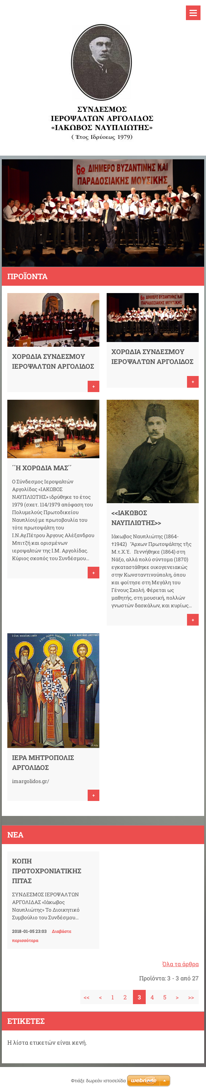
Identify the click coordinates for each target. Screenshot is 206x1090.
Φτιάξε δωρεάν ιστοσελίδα (98, 1080)
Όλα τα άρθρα (181, 964)
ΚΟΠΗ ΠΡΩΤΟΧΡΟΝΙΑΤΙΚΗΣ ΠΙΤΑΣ (46, 871)
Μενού (193, 12)
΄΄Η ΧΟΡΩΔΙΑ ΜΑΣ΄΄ (42, 467)
